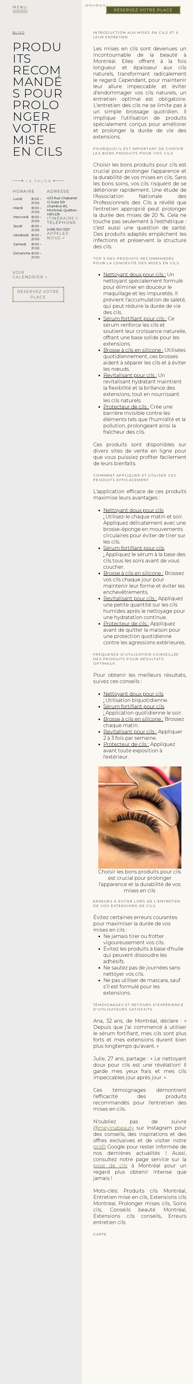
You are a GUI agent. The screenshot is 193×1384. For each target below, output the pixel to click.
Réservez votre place (143, 10)
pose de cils (110, 1166)
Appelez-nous (58, 235)
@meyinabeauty (113, 1128)
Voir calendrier (28, 274)
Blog (19, 32)
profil (99, 1147)
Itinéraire (60, 218)
